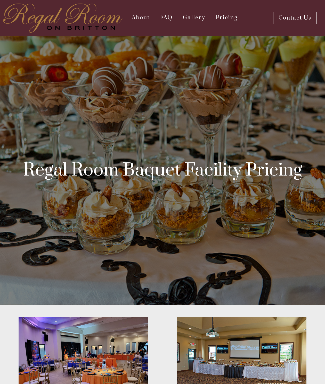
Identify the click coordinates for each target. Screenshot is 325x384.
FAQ (166, 17)
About (141, 17)
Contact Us (295, 17)
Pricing (227, 17)
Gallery (194, 17)
